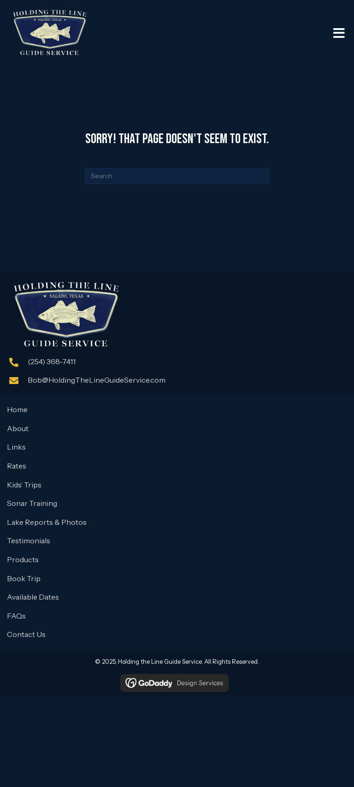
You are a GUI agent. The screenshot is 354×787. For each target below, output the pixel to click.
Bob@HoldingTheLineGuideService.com (96, 379)
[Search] (177, 176)
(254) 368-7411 (52, 361)
